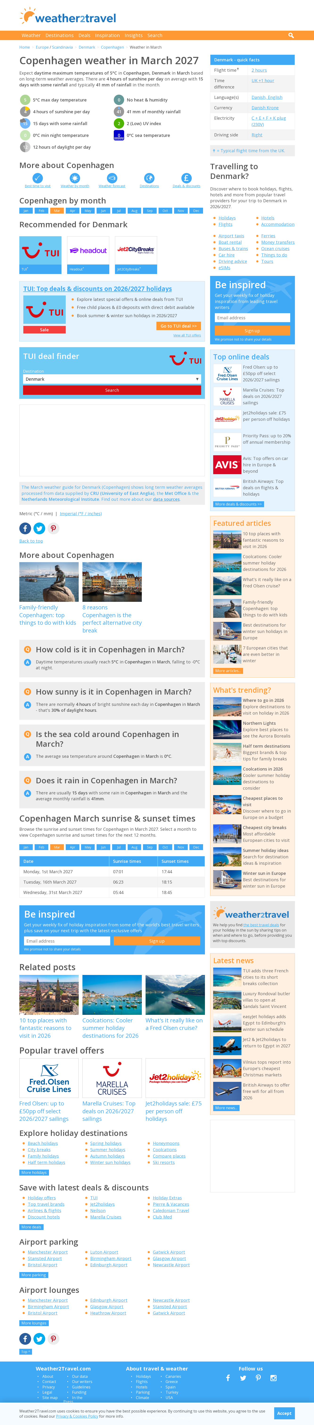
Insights (134, 35)
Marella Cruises (105, 1217)
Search (155, 35)
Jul (119, 210)
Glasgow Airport (169, 1258)
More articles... (228, 670)
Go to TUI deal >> (179, 326)
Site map (50, 1397)
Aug (134, 210)
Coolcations (165, 1149)
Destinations (59, 35)
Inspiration (107, 35)
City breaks (39, 1149)
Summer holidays (107, 1149)
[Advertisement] (209, 15)
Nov (181, 210)
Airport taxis (231, 236)
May (88, 210)
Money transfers (278, 242)
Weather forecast (112, 186)
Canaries (173, 1376)
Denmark (87, 47)
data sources (166, 499)
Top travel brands (46, 1204)
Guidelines (81, 1387)
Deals (84, 35)
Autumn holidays (107, 1156)
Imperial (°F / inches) (81, 513)
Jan (26, 210)
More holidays (34, 1172)
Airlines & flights (44, 1210)
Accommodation (277, 224)
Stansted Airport (45, 1258)
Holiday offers (42, 1198)
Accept (284, 1413)
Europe (42, 47)
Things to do (274, 255)
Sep (150, 210)
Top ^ (25, 1351)
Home (24, 47)
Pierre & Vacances (171, 1204)
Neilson (98, 1210)
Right (257, 135)
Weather (31, 35)
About (47, 1376)
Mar (57, 210)
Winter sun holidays (110, 1162)
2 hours (259, 70)
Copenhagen (112, 47)
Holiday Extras (167, 1198)
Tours (267, 261)
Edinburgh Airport (108, 1265)
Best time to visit (38, 186)
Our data (80, 1376)
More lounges (33, 1323)
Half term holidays (46, 1162)
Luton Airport (104, 1252)
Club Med (162, 1217)
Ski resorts (164, 1162)
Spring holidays (106, 1143)
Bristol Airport (42, 1265)
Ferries (268, 236)
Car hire (227, 255)
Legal (47, 1392)
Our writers (82, 1381)
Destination (33, 371)
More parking (33, 1274)
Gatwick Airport (169, 1252)
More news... (226, 1107)
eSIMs (224, 267)
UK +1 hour (263, 80)
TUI (94, 1198)
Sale (44, 330)
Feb (41, 210)
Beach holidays (43, 1143)
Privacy (48, 1387)
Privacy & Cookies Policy (77, 1416)
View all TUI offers (187, 335)
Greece (172, 1381)
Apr (72, 210)
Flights (225, 224)
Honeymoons (166, 1143)
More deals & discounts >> (238, 504)
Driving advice (233, 261)
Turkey (172, 1392)
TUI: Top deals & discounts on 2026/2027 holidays (97, 288)
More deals (31, 1227)
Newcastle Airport (171, 1265)
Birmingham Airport (110, 1258)
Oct (165, 210)
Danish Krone (265, 107)
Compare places (169, 1156)
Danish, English (267, 97)
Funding (79, 1392)
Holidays (227, 218)
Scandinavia (62, 47)
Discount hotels (44, 1217)
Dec (196, 210)
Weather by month (75, 186)
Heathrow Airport (108, 1313)
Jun (103, 210)
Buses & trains (233, 248)
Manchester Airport (48, 1252)
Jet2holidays (102, 1204)
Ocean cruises (275, 248)
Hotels (267, 218)
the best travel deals (261, 925)
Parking (143, 1392)
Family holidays (43, 1156)
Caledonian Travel (171, 1210)
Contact (49, 1381)
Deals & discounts (186, 186)
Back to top (31, 541)
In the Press (72, 1399)
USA (169, 1397)
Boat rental (230, 242)
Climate (142, 1397)
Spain (170, 1387)
